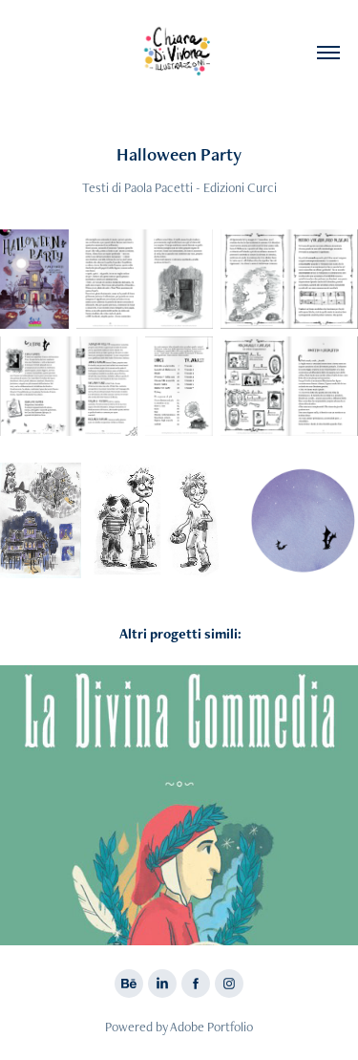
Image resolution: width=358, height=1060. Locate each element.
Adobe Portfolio (211, 1026)
